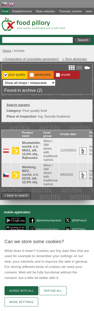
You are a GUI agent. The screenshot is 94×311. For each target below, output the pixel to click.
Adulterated (43, 74)
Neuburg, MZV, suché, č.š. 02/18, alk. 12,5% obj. (30, 174)
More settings (21, 301)
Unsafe (65, 74)
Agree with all (21, 290)
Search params (18, 105)
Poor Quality (17, 74)
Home (7, 51)
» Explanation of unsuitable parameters (31, 59)
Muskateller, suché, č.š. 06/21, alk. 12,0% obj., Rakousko (31, 150)
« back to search (16, 195)
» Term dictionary (74, 59)
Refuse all (53, 290)
